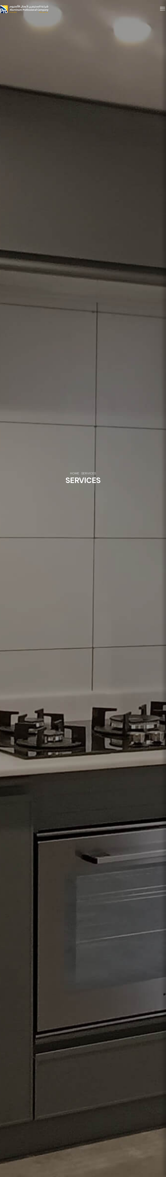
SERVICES (88, 474)
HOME (74, 474)
